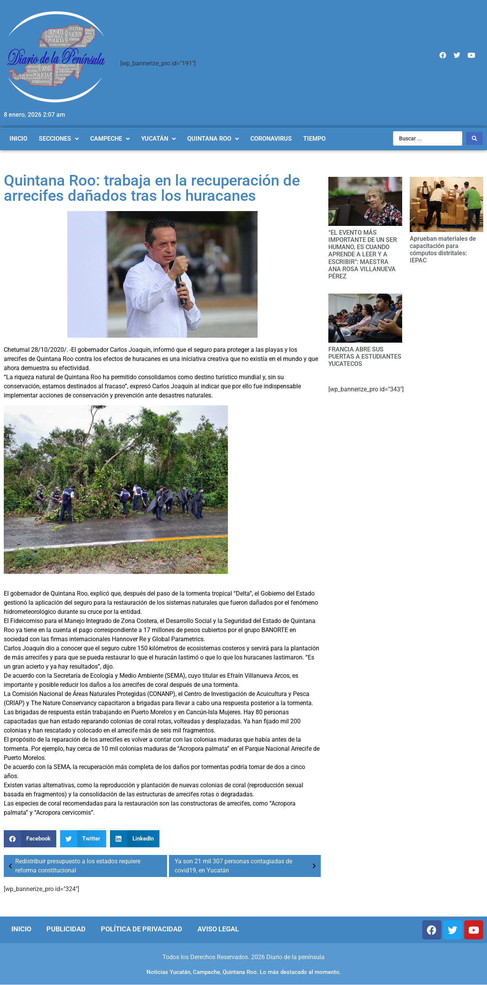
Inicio (21, 929)
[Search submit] (474, 138)
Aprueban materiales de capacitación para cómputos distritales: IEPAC (443, 249)
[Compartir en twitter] (83, 838)
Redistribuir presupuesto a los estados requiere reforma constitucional (73, 866)
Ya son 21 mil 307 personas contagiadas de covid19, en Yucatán (247, 866)
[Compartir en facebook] (30, 838)
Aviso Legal (218, 929)
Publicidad (66, 929)
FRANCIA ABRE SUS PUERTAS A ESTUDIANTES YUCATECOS (364, 356)
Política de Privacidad (141, 929)
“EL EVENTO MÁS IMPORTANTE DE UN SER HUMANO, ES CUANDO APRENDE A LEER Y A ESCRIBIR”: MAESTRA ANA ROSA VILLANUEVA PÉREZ (362, 254)
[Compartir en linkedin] (134, 838)
